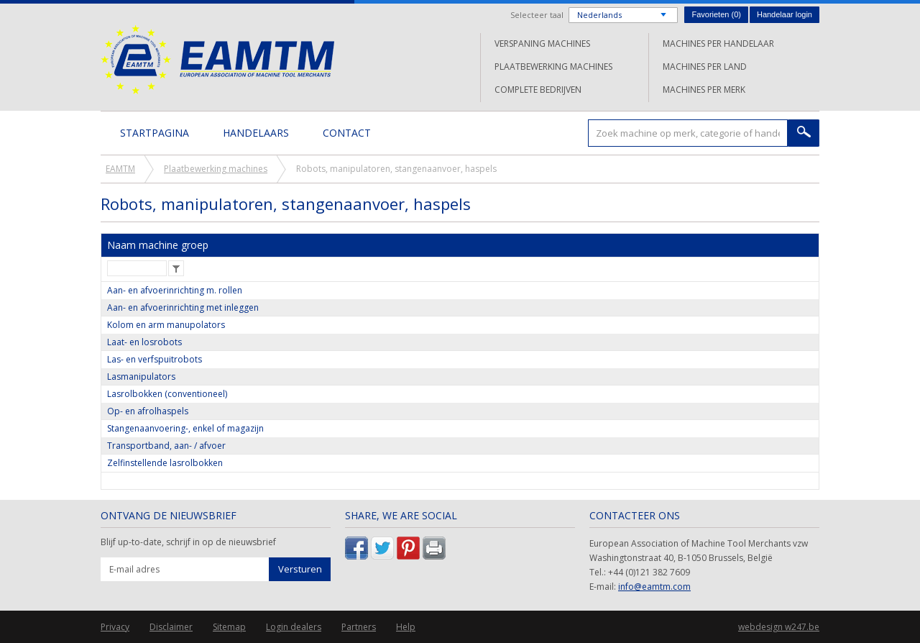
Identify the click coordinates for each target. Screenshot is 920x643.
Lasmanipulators (141, 376)
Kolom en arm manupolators (166, 325)
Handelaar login (784, 14)
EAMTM (217, 59)
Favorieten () (716, 14)
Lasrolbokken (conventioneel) (167, 394)
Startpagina (154, 133)
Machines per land (705, 66)
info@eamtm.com (654, 586)
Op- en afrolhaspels (147, 411)
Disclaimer (171, 627)
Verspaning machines (542, 43)
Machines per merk (704, 89)
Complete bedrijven (537, 89)
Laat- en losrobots (144, 342)
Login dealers (293, 627)
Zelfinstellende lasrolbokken (165, 463)
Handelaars (256, 133)
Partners (358, 627)
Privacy (115, 627)
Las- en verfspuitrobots (154, 359)
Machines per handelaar (718, 43)
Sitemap (229, 627)
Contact (347, 133)
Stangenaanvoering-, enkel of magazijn (185, 428)
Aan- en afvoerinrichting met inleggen (183, 307)
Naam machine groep (157, 245)
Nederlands (599, 14)
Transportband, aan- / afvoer (166, 445)
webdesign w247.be (778, 627)
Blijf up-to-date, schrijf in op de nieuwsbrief (188, 542)
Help (405, 627)
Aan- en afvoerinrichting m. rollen (174, 290)
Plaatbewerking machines (553, 66)
